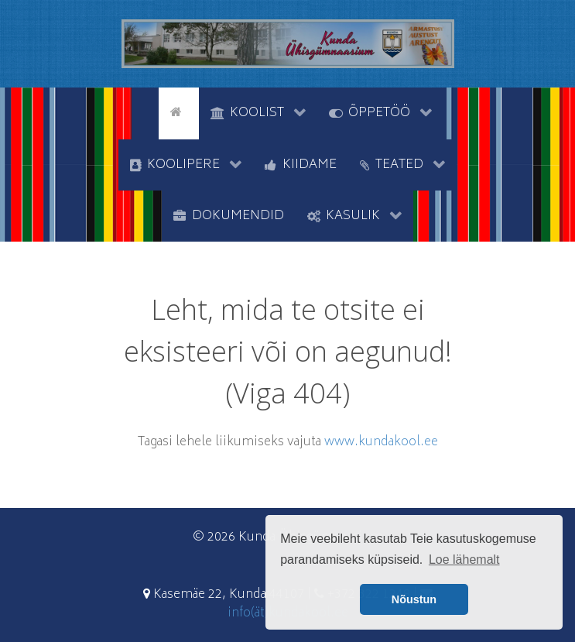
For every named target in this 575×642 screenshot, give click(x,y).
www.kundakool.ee (381, 442)
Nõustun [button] (414, 599)
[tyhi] (145, 112)
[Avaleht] (179, 112)
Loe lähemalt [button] (464, 559)
